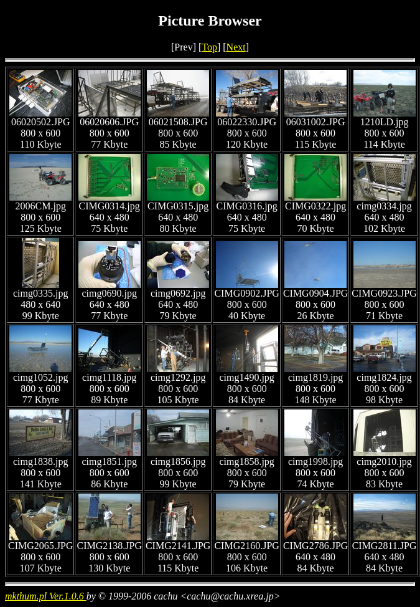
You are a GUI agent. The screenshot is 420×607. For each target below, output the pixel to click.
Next (236, 47)
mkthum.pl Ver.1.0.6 (45, 596)
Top (209, 47)
